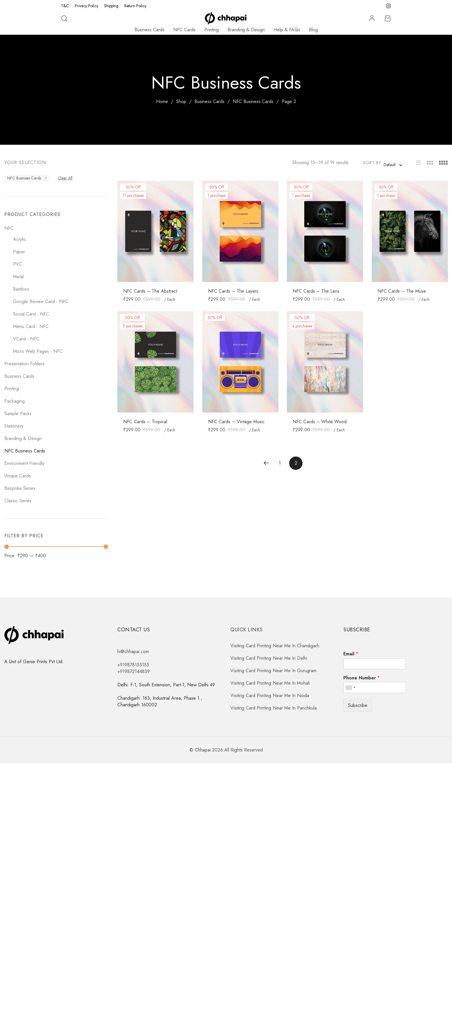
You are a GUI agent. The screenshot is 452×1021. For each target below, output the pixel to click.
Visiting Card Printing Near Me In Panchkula (273, 708)
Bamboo (21, 289)
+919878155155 (133, 664)
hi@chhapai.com (133, 651)
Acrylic (19, 239)
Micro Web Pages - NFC (38, 351)
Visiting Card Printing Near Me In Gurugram (273, 670)
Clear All (65, 178)
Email (350, 654)
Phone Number (361, 678)
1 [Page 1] (280, 463)
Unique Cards (17, 475)
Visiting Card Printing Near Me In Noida (269, 695)
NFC (9, 228)
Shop (181, 101)
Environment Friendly (24, 463)
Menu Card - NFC (31, 326)
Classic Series (18, 500)
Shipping (111, 6)
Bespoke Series (19, 488)
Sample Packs (18, 413)
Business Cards (149, 29)
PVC (17, 264)
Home (162, 101)
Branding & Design (246, 29)
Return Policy (135, 6)
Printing (211, 29)
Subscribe (357, 705)
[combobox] (392, 165)
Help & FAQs (287, 29)
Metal (18, 276)
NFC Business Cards (253, 101)
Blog (313, 29)
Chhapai (203, 750)
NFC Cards (184, 29)
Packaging (14, 401)
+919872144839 (133, 671)
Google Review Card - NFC (40, 301)
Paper (19, 251)
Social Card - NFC (31, 314)
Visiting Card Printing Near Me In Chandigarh (274, 645)
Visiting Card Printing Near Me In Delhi (268, 658)
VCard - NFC (26, 339)
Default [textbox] (390, 165)
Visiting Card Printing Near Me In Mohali (270, 683)
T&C (65, 6)
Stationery (13, 426)
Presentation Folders (24, 363)
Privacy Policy (86, 6)
